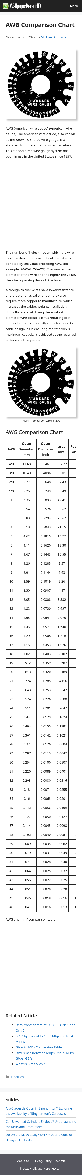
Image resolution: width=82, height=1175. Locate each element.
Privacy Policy (42, 1161)
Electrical (17, 1076)
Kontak (60, 1161)
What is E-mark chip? (31, 1064)
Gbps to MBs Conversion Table (38, 1047)
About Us (23, 1161)
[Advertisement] (41, 204)
